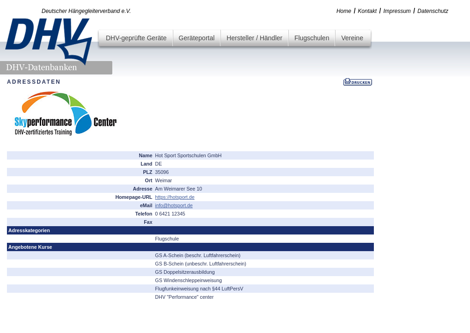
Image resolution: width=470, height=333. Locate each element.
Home (343, 11)
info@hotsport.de (174, 205)
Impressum (397, 11)
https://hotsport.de (175, 197)
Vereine (352, 38)
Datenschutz (432, 11)
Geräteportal (197, 38)
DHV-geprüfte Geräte (136, 38)
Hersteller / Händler (254, 38)
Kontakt (367, 11)
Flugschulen (312, 38)
